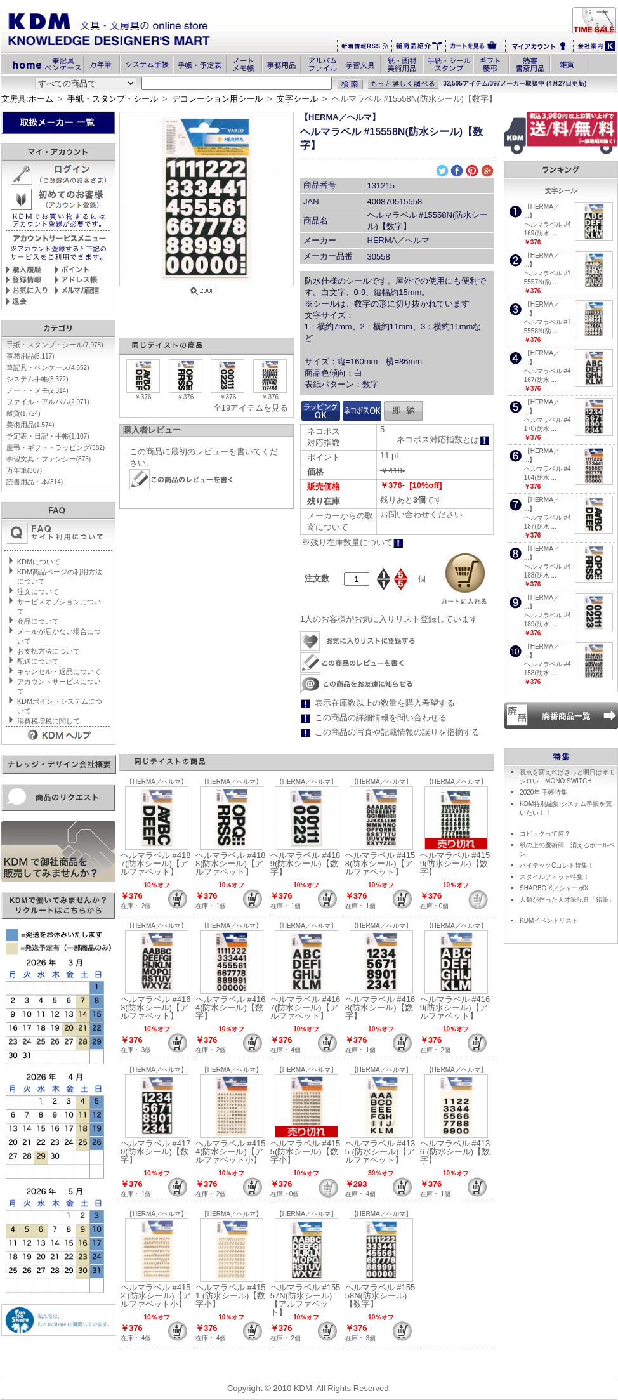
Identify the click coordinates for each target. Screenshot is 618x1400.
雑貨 (23, 413)
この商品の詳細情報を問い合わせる (381, 717)
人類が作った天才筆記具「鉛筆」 (567, 899)
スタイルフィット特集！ (554, 876)
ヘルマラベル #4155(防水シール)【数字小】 (305, 1152)
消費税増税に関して (48, 721)
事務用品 (30, 356)
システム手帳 (37, 379)
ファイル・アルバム (47, 402)
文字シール (297, 98)
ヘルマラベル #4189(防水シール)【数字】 (305, 863)
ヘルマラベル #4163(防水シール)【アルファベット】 (156, 1007)
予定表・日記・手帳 (47, 436)
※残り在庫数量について (353, 542)
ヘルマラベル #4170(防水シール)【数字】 (156, 1152)
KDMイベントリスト (549, 920)
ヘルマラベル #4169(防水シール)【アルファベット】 (455, 1007)
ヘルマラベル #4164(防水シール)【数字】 (230, 1007)
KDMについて (38, 561)
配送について (38, 661)
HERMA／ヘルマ (398, 240)
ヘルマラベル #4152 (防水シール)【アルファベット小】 (156, 1296)
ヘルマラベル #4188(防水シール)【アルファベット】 (230, 863)
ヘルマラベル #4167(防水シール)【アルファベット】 (305, 1007)
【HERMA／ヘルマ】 (340, 117)
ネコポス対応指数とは (443, 439)
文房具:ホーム (27, 98)
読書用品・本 (34, 481)
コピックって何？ (545, 833)
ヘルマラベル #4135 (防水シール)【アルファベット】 (380, 1152)
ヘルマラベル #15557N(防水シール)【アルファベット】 (305, 1300)
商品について (38, 621)
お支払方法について (48, 651)
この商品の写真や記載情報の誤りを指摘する (397, 732)
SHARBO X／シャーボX (554, 888)
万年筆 (24, 470)
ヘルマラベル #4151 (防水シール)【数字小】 (230, 1296)
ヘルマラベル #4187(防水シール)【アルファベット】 (156, 863)
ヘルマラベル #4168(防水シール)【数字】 (380, 1007)
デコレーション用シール (217, 98)
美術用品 (30, 424)
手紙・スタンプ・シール (112, 98)
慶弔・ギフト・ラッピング (55, 447)
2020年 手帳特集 (543, 792)
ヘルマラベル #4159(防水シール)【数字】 (455, 863)
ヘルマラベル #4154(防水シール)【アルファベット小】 (230, 1152)
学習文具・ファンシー (48, 459)
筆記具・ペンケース (47, 367)
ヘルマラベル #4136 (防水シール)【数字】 (455, 1152)
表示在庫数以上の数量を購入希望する (385, 703)
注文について (38, 591)
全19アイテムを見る (250, 408)
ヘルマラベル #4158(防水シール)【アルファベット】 (380, 863)
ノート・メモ (37, 390)
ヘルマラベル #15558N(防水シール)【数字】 (380, 1296)
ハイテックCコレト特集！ (557, 865)
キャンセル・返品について (59, 671)
